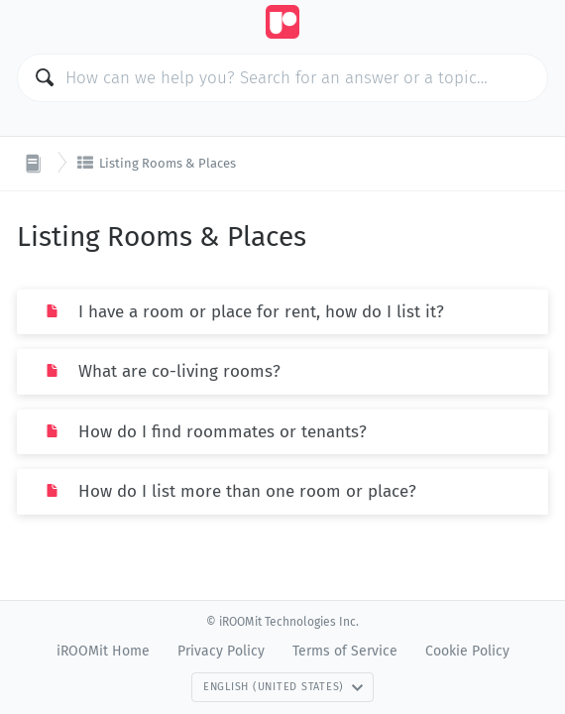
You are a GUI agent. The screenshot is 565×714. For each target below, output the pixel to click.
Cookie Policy (467, 651)
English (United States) (283, 686)
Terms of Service (344, 651)
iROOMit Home (103, 651)
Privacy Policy (221, 651)
